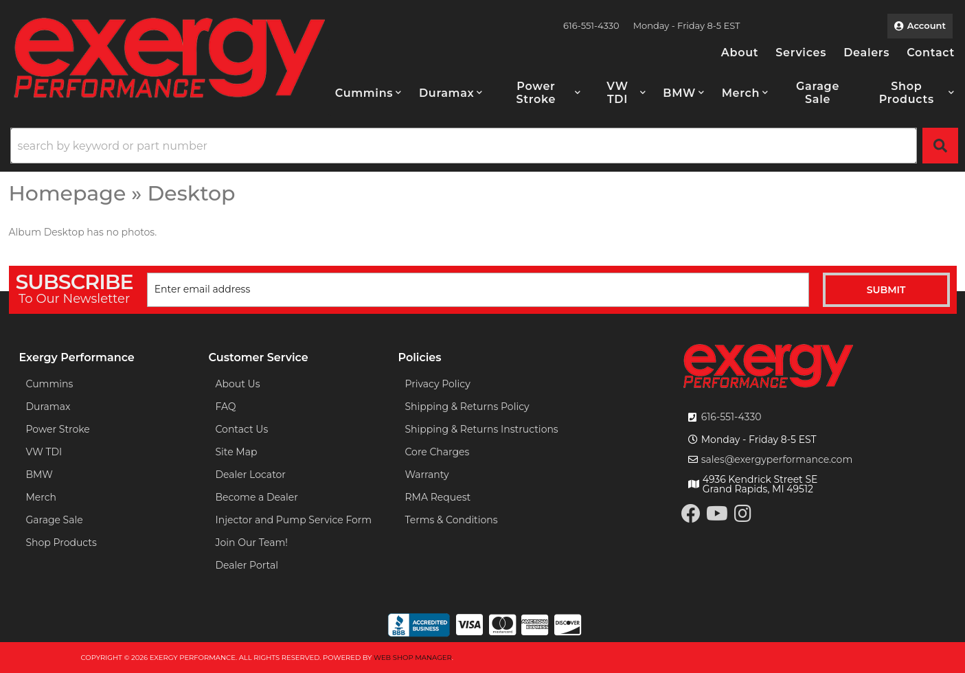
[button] (368, 93)
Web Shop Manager (413, 657)
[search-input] (463, 145)
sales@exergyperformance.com (777, 459)
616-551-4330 (731, 417)
